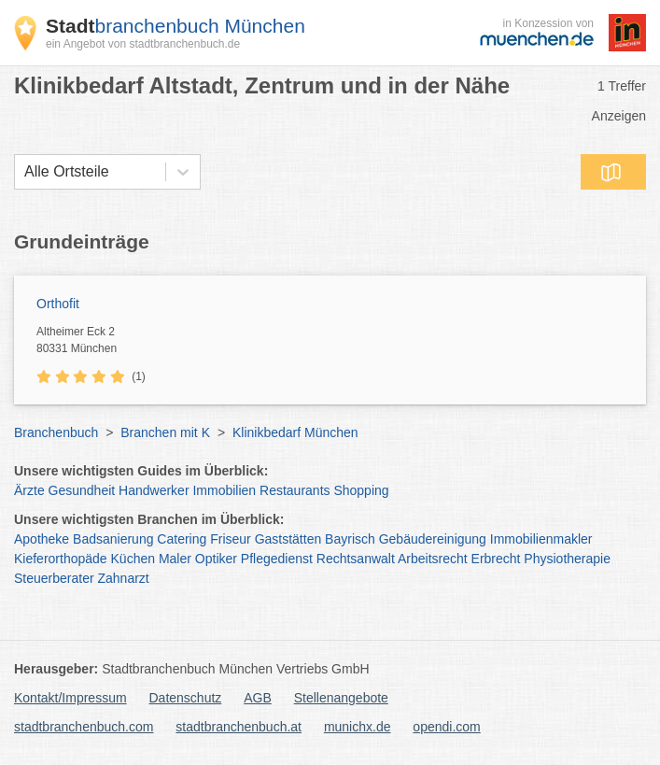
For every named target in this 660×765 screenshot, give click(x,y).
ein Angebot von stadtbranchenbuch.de (143, 43)
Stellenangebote (341, 697)
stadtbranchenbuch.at (239, 726)
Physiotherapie (567, 558)
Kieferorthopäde (60, 558)
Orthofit (57, 303)
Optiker (216, 558)
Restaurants (295, 490)
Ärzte (29, 490)
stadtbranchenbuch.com (83, 726)
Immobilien (224, 490)
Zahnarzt (123, 578)
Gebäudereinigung (432, 538)
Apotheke (41, 538)
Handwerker (154, 490)
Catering (181, 538)
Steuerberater (54, 578)
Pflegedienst (277, 558)
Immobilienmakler (541, 538)
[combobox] (24, 172)
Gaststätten (288, 538)
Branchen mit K (165, 432)
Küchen (133, 558)
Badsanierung (113, 538)
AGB (258, 697)
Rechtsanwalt (355, 558)
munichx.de (357, 726)
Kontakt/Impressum (70, 697)
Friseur (230, 538)
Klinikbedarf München (295, 432)
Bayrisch (350, 538)
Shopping (360, 490)
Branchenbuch (56, 432)
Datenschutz (185, 697)
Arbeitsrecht (433, 558)
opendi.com (446, 726)
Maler (175, 558)
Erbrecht (496, 558)
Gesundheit (82, 490)
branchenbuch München (175, 25)
